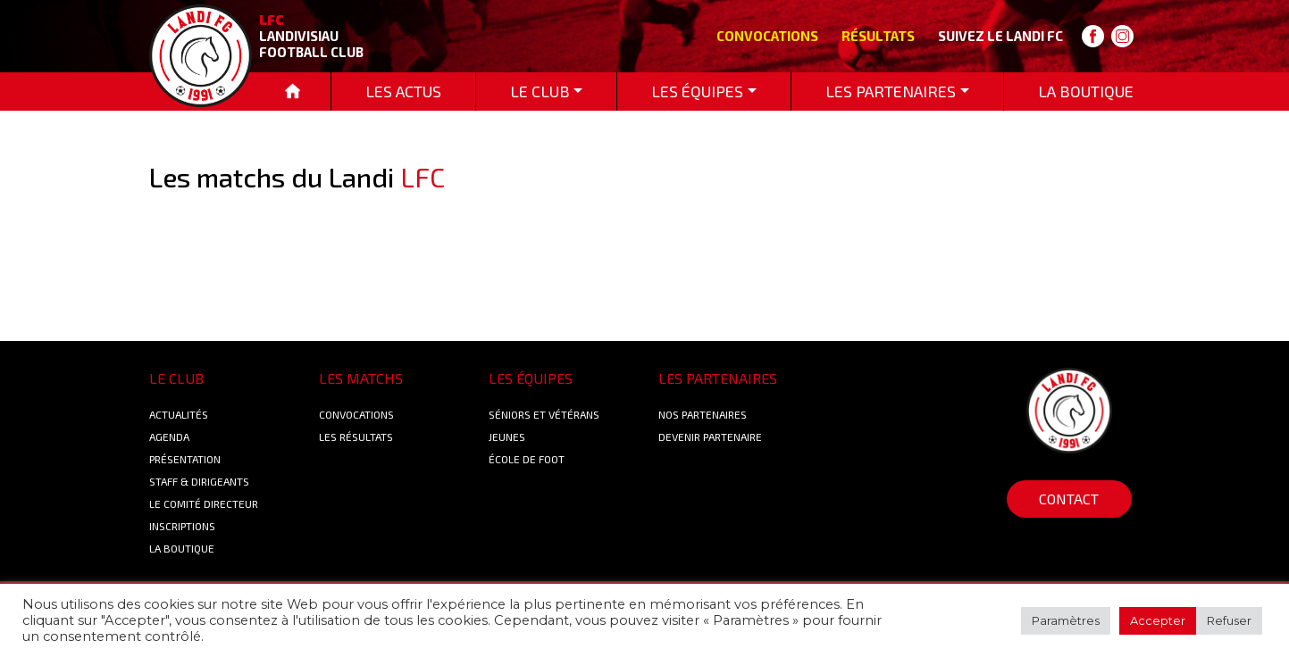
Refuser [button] (1229, 620)
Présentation (185, 459)
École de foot (527, 459)
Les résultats (356, 436)
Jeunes (507, 436)
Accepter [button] (1157, 620)
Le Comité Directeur (203, 503)
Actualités (178, 414)
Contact (1069, 498)
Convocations (767, 36)
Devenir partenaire (710, 436)
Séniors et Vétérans (544, 414)
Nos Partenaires (702, 414)
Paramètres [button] (1066, 620)
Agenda (169, 436)
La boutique (181, 548)
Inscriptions (182, 526)
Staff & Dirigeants (199, 481)
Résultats (878, 36)
